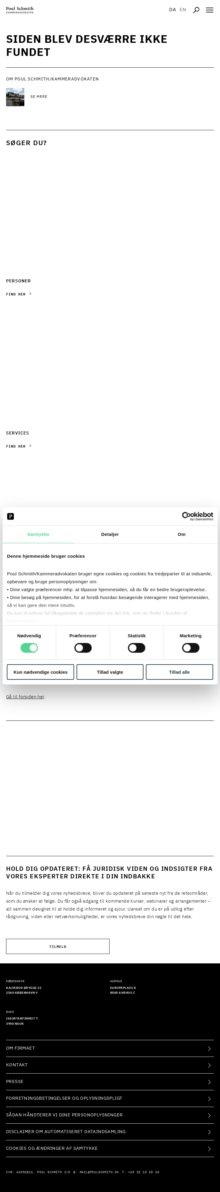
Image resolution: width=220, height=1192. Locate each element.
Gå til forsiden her (25, 697)
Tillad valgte (110, 672)
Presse (14, 1081)
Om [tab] (182, 534)
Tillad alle (179, 672)
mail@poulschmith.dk (99, 1172)
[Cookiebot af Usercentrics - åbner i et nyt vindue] (186, 516)
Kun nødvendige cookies (41, 672)
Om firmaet (20, 1048)
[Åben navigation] (209, 10)
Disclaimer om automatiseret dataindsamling (66, 1131)
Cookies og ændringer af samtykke (52, 1148)
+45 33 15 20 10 (143, 1172)
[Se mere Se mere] (79, 97)
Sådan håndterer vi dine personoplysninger (64, 1115)
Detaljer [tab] (110, 534)
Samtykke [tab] (38, 534)
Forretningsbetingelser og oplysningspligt (64, 1098)
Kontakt (17, 1065)
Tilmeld (57, 946)
